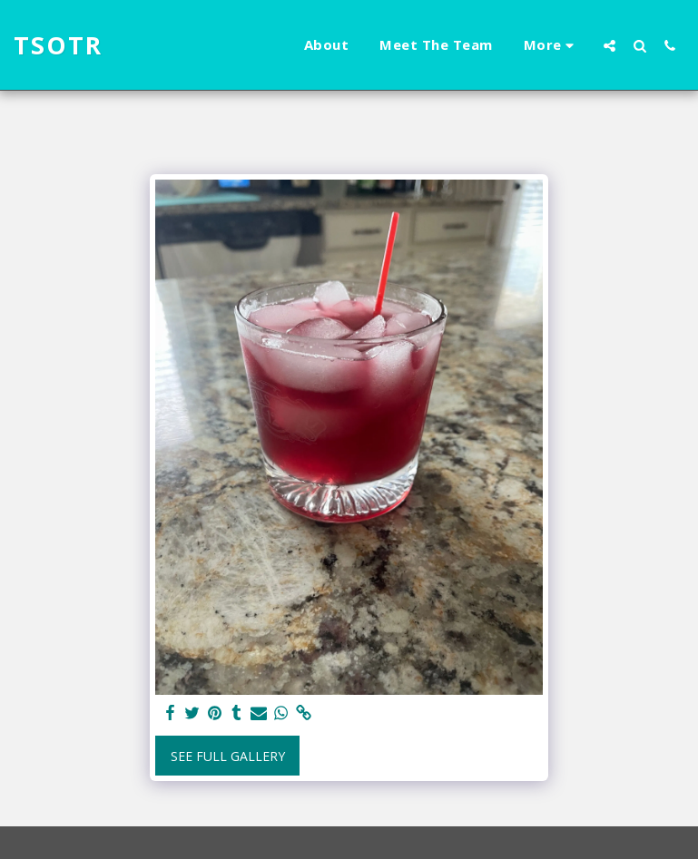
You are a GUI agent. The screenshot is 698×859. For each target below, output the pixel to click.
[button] (609, 45)
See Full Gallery (228, 756)
